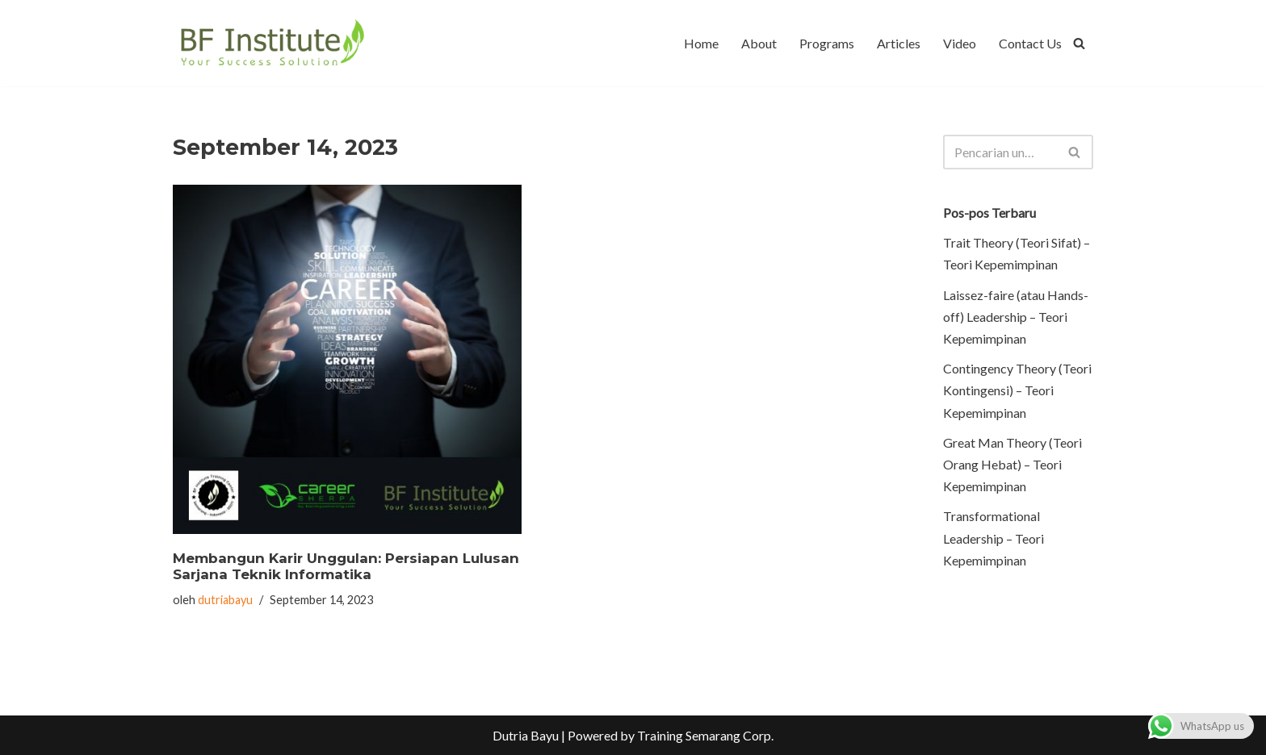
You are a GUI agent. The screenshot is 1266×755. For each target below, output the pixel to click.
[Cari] (1079, 43)
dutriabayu (225, 600)
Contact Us (1030, 43)
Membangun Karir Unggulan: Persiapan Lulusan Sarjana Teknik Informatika (346, 566)
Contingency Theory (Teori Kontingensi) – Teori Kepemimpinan (1017, 390)
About (759, 43)
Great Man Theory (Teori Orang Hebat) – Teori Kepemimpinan (1012, 464)
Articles (898, 43)
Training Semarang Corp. (705, 735)
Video (959, 43)
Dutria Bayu (526, 735)
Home (701, 43)
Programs (826, 43)
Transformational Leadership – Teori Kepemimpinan (993, 537)
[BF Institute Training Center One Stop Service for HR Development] (272, 43)
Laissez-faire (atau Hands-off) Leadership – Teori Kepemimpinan (1015, 316)
